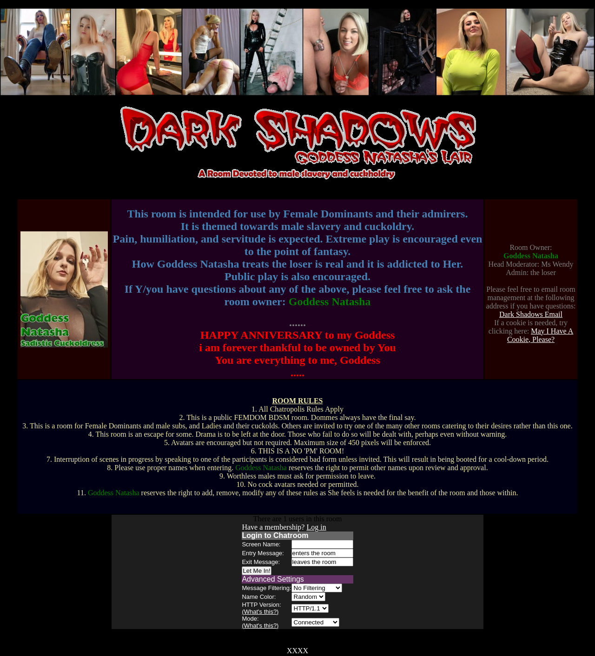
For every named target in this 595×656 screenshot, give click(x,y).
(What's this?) (260, 611)
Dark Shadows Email (530, 314)
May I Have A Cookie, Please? (540, 335)
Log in (316, 527)
